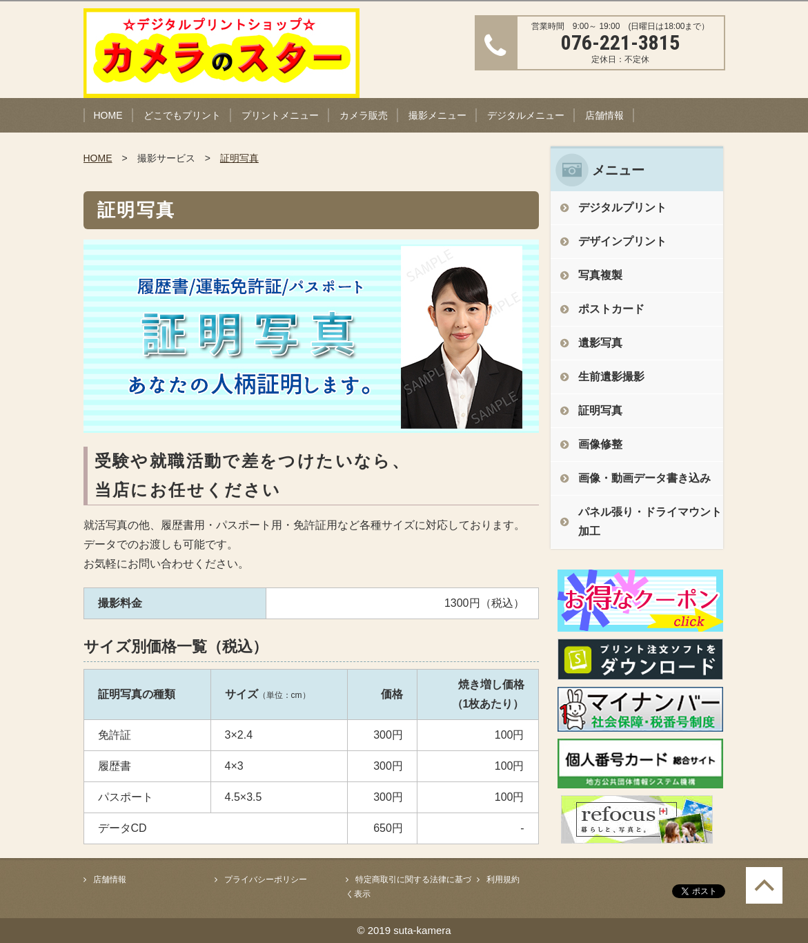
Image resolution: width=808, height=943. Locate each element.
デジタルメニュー (525, 115)
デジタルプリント (622, 207)
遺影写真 (600, 343)
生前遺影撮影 (611, 376)
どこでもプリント (182, 115)
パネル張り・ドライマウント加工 (650, 521)
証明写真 (239, 158)
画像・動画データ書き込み (644, 478)
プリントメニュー (280, 115)
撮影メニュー (437, 115)
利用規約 (503, 879)
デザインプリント (622, 241)
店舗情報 (604, 115)
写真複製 (600, 275)
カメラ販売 (363, 115)
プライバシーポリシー (265, 879)
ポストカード (611, 309)
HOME (108, 115)
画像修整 (600, 444)
